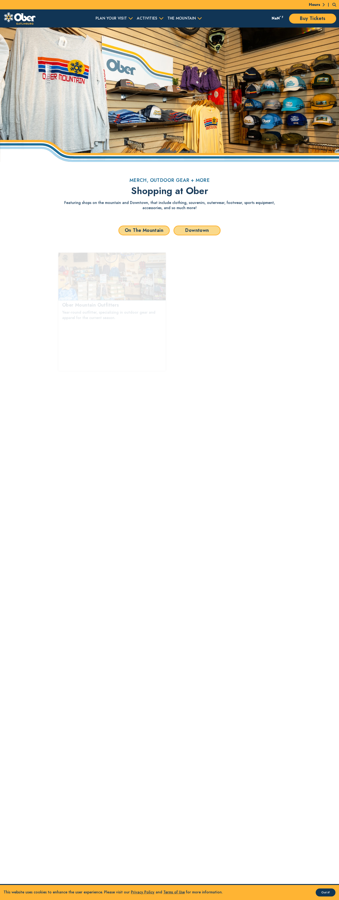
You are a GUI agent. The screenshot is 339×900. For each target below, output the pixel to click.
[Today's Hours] (314, 4)
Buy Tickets (312, 18)
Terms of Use (174, 892)
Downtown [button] (197, 230)
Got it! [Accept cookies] (325, 892)
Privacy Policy (142, 892)
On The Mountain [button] (144, 230)
